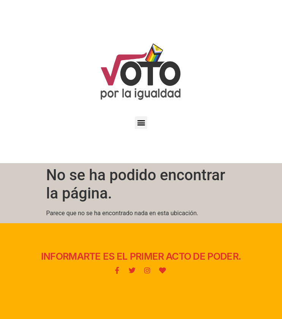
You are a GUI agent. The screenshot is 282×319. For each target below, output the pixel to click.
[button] (141, 122)
